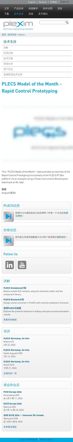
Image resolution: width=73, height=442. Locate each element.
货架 (59, 8)
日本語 (53, 2)
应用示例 (8, 53)
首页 (4, 35)
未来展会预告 (10, 427)
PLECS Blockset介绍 (14, 300)
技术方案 (8, 58)
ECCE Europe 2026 (13, 404)
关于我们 (43, 14)
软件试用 (47, 8)
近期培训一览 (10, 373)
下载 (6, 14)
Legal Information (29, 440)
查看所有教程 (10, 320)
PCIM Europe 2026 (13, 392)
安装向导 (8, 64)
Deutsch (43, 2)
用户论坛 (8, 69)
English (31, 2)
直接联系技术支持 (13, 74)
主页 (6, 8)
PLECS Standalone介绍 (15, 288)
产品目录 (18, 8)
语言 (4, 189)
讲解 (6, 48)
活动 (30, 14)
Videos (21, 35)
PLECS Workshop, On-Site (16, 339)
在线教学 (33, 8)
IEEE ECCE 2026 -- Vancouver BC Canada (24, 415)
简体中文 (64, 2)
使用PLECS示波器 (12, 308)
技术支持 (18, 14)
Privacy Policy (46, 440)
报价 (63, 237)
